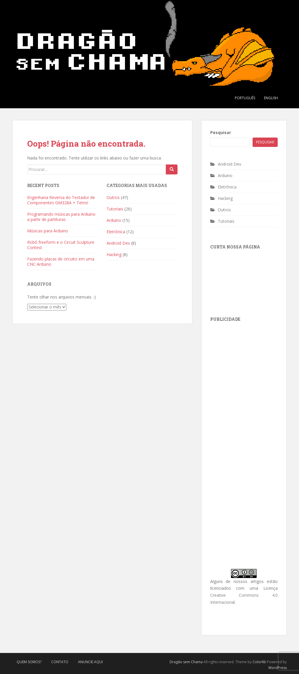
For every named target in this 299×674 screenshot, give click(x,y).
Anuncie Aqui (90, 661)
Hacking (114, 254)
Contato (59, 661)
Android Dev (118, 243)
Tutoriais (115, 209)
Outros (113, 197)
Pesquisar (220, 132)
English (271, 97)
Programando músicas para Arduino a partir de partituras (61, 216)
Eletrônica (116, 231)
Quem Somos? (29, 661)
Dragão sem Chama (186, 661)
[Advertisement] (254, 365)
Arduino (114, 220)
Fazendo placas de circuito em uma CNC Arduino (60, 261)
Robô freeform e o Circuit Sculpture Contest (60, 244)
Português (245, 97)
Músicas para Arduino (47, 231)
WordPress (277, 667)
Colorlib (259, 661)
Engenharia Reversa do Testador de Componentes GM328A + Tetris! (61, 200)
